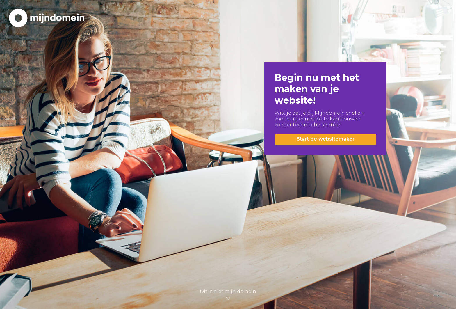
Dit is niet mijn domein (228, 294)
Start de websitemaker (326, 139)
